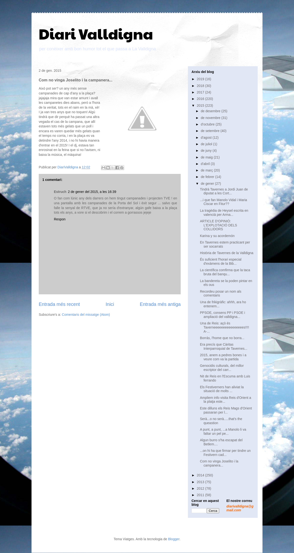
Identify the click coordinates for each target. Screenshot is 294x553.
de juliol (207, 144)
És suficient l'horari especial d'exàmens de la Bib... (220, 261)
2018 (201, 86)
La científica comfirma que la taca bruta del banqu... (225, 272)
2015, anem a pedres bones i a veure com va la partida (223, 357)
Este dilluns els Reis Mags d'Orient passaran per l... (226, 410)
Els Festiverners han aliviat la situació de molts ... (222, 389)
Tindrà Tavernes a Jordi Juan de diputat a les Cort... (224, 191)
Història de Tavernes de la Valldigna (226, 253)
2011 (201, 495)
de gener (208, 183)
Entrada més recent (59, 304)
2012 (201, 488)
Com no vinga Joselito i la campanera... (219, 463)
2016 (201, 99)
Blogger (173, 539)
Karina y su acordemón (217, 236)
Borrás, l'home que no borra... (222, 338)
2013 (201, 482)
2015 (201, 105)
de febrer (208, 177)
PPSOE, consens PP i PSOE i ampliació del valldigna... (222, 315)
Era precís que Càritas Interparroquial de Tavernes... (223, 346)
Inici (110, 304)
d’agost (206, 137)
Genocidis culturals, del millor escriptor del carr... (222, 368)
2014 (201, 475)
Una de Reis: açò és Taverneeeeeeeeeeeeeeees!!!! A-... (224, 327)
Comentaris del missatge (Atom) (86, 314)
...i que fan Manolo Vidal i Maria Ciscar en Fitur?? (223, 202)
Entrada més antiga (160, 304)
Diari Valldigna (96, 33)
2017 (201, 92)
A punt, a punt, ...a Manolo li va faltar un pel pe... (223, 431)
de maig (207, 157)
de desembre (211, 111)
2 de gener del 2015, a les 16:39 (92, 192)
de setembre (210, 131)
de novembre (211, 118)
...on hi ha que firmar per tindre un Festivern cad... (225, 453)
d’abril (206, 164)
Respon (59, 219)
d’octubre (208, 124)
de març (207, 170)
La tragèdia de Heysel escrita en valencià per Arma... (224, 213)
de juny (206, 150)
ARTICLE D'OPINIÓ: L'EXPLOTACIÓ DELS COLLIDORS (218, 225)
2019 (201, 79)
